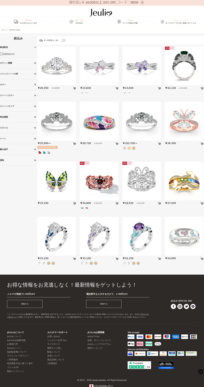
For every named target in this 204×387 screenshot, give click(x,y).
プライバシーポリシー (17, 355)
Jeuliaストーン (14, 348)
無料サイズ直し (54, 348)
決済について (53, 355)
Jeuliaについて (14, 336)
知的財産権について (16, 351)
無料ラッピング (94, 348)
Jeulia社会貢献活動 (16, 340)
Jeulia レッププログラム (99, 344)
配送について (53, 351)
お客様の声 (12, 344)
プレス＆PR (13, 367)
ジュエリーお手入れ (57, 340)
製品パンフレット (15, 371)
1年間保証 (52, 363)
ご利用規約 (12, 359)
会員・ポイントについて (99, 340)
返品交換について (55, 359)
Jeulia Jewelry (99, 380)
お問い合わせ (53, 336)
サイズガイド (53, 344)
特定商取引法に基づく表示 (20, 363)
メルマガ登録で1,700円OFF (21, 294)
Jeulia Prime (93, 336)
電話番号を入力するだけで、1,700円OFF (107, 294)
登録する (24, 304)
